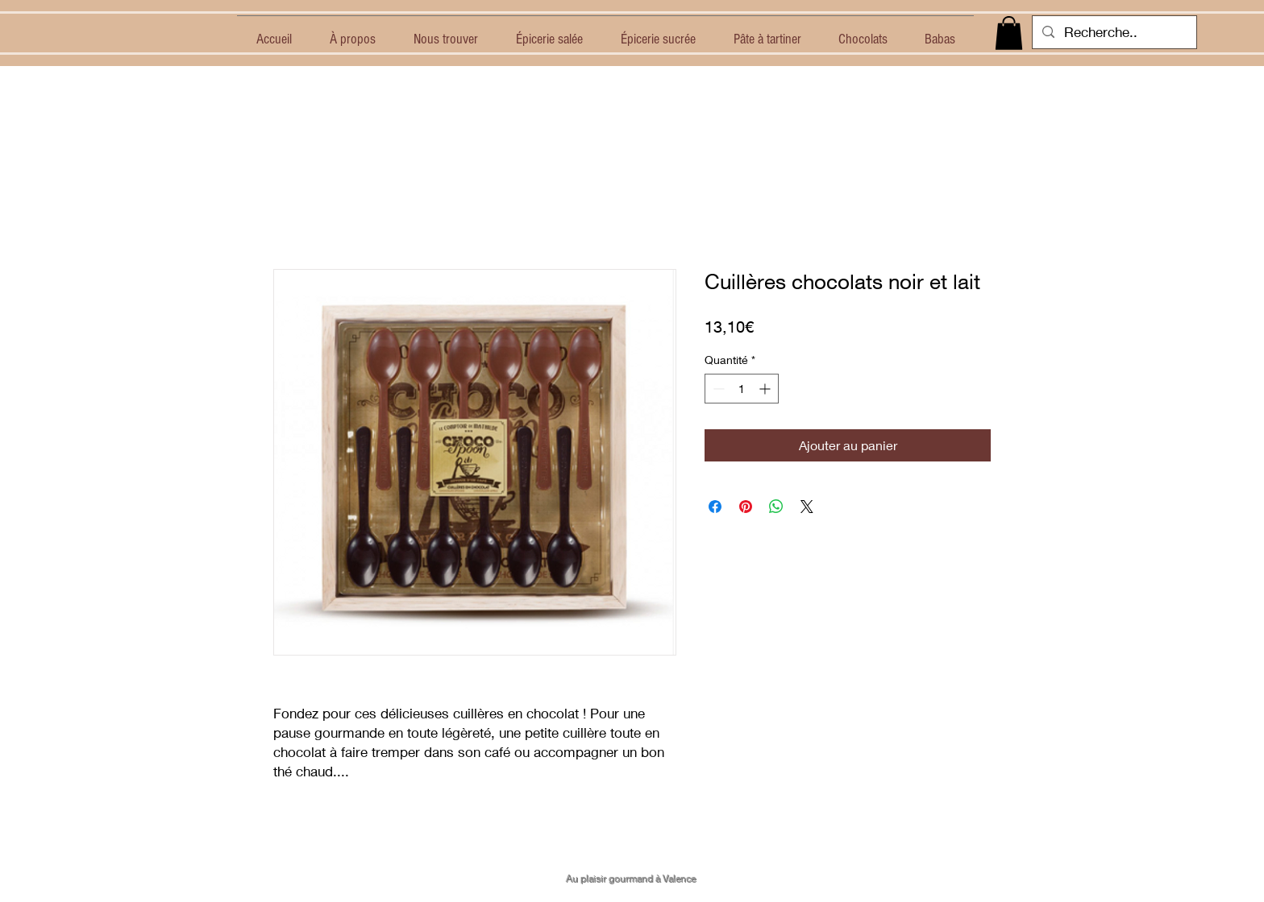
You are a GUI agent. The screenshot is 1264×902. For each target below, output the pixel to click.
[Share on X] (807, 506)
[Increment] (766, 388)
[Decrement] (717, 388)
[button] (1009, 33)
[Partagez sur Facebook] (715, 506)
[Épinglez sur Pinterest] (745, 506)
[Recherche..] (1113, 32)
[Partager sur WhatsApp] (776, 506)
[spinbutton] (741, 388)
